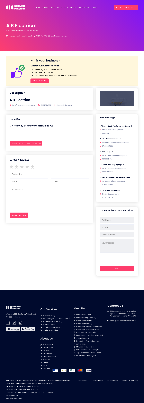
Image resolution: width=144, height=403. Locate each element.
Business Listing (49, 359)
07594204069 (107, 184)
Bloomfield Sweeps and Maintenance (115, 177)
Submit (117, 268)
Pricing (73, 7)
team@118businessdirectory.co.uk (123, 333)
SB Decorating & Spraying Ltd (112, 164)
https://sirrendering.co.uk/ (112, 130)
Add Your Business (126, 7)
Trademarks (82, 380)
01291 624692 (40, 36)
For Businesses (84, 7)
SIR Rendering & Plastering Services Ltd (116, 126)
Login (95, 7)
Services (45, 7)
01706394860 (107, 172)
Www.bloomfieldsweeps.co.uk (113, 181)
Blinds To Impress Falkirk (110, 190)
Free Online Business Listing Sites (89, 362)
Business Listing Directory (86, 353)
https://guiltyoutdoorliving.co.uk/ (115, 155)
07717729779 (107, 197)
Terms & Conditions (130, 380)
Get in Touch (62, 7)
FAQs (53, 7)
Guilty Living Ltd (106, 152)
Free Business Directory (85, 356)
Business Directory (83, 350)
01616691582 (106, 159)
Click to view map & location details (25, 143)
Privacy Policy (112, 380)
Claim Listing (39, 81)
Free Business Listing (84, 359)
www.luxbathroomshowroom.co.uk (115, 142)
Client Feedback (49, 400)
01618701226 (106, 133)
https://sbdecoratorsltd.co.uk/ (114, 168)
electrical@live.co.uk (57, 36)
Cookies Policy (97, 380)
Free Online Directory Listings (87, 364)
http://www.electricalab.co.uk (19, 36)
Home (38, 7)
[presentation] (27, 149)
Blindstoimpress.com (110, 194)
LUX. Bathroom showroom (110, 139)
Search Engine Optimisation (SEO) (56, 362)
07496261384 (107, 146)
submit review (19, 215)
